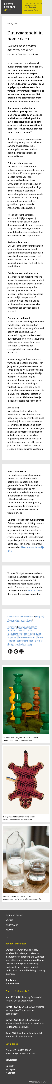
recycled (11, 630)
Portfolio (12, 925)
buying (37, 633)
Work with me (14, 915)
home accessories (26, 637)
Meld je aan (33, 590)
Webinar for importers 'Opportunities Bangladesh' (25, 1010)
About (9, 920)
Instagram (11, 1069)
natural (21, 630)
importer (12, 637)
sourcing (28, 633)
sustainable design (27, 626)
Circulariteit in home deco (20, 616)
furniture (12, 626)
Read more (11, 980)
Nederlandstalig (24, 644)
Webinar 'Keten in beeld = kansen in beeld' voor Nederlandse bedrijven (25, 1023)
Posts (9, 930)
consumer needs (25, 640)
